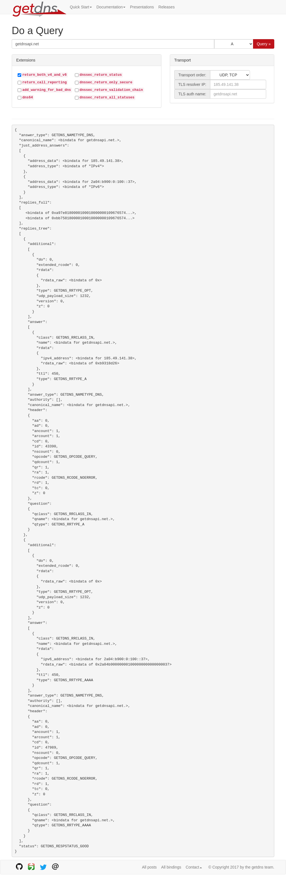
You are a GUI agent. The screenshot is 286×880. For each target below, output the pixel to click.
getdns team (262, 867)
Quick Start (81, 7)
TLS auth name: (192, 94)
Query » (264, 44)
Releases (166, 7)
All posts (149, 867)
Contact (194, 867)
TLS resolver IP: (192, 84)
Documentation (110, 7)
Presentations (142, 7)
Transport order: (192, 75)
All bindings (171, 867)
